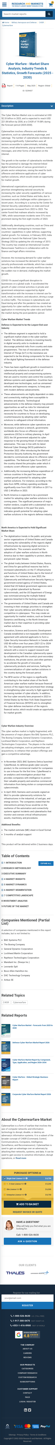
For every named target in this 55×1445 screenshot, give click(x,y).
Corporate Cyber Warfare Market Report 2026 (31, 1094)
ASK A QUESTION (27, 1241)
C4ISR (6, 1002)
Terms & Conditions (38, 1435)
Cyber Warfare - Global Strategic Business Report (30, 1078)
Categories (27, 1369)
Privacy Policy (23, 1435)
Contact (27, 1393)
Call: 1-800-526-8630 (27, 1234)
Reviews (27, 1357)
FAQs (27, 1397)
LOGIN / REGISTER (27, 1402)
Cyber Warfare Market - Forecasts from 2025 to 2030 (32, 1026)
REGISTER (27, 1305)
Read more (21, 1158)
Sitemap (12, 1435)
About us (27, 1349)
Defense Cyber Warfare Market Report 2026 (30, 1042)
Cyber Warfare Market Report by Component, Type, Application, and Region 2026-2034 (31, 1061)
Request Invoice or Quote (27, 1212)
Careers (27, 1353)
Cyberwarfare (19, 1002)
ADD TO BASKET (27, 1204)
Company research (27, 1373)
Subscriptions (27, 1382)
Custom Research (27, 1377)
